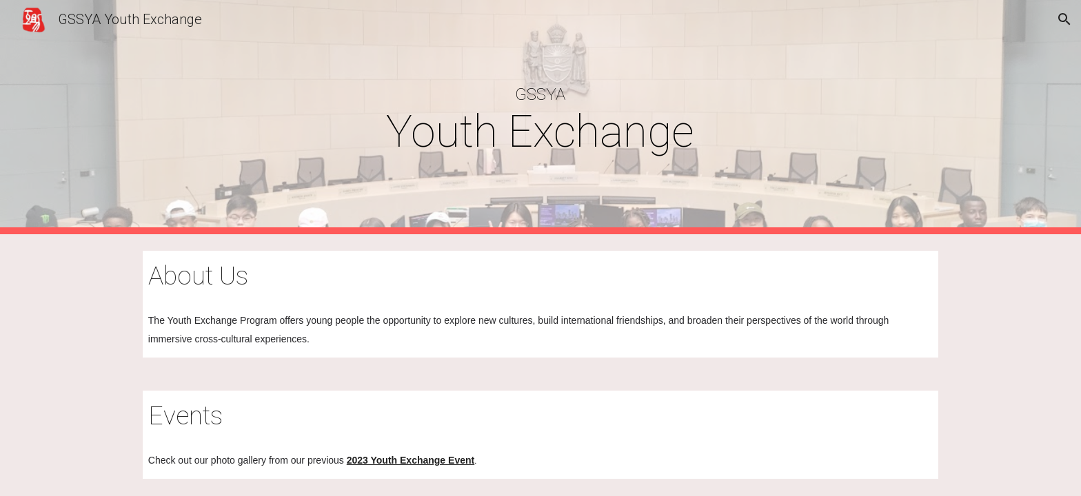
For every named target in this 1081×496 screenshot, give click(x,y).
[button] (1064, 19)
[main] (540, 117)
